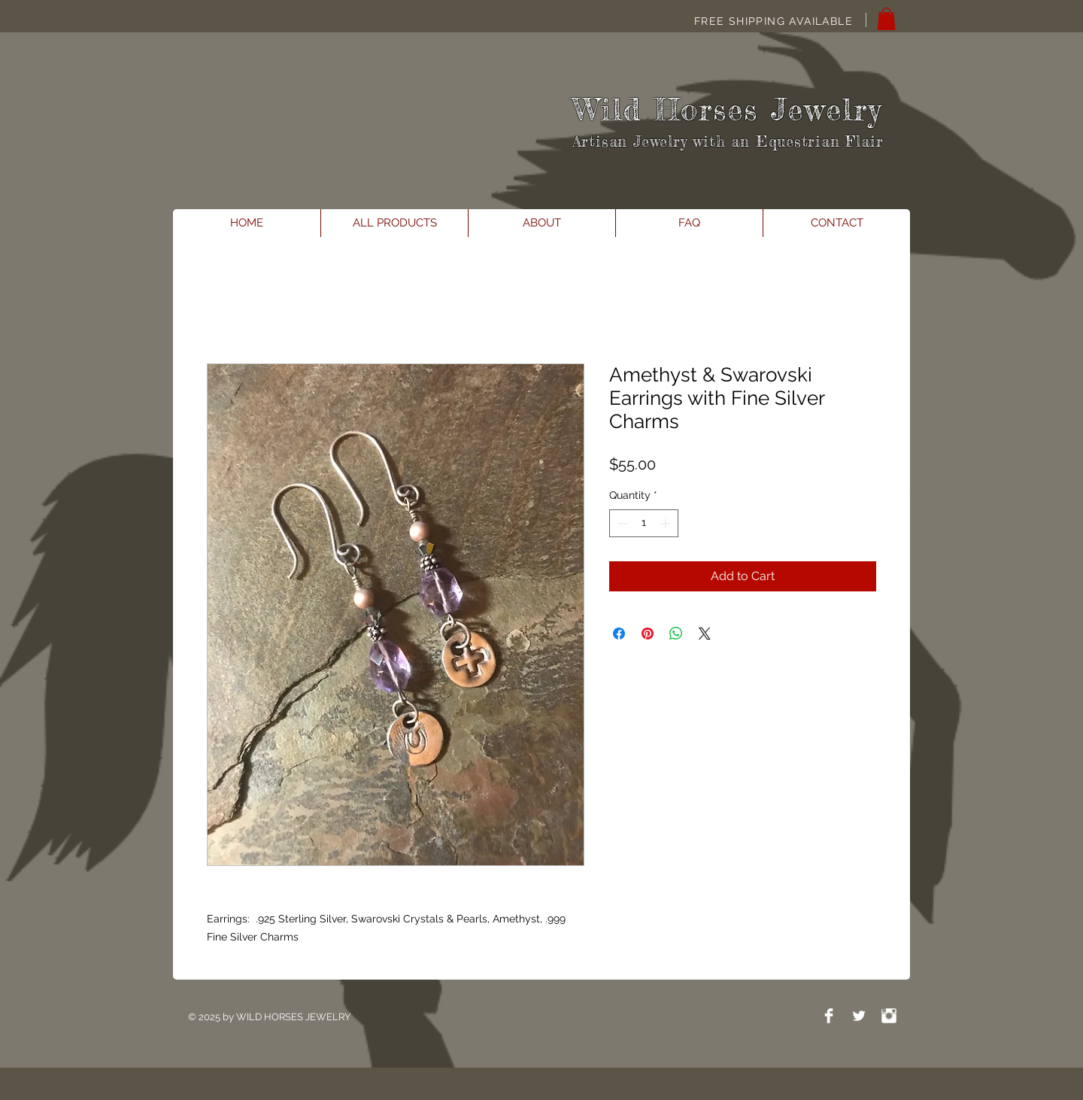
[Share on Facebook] (619, 633)
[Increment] (666, 523)
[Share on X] (705, 633)
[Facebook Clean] (828, 1015)
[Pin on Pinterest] (648, 633)
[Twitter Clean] (858, 1015)
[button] (886, 19)
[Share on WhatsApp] (676, 633)
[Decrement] (620, 523)
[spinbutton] (643, 523)
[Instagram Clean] (888, 1015)
